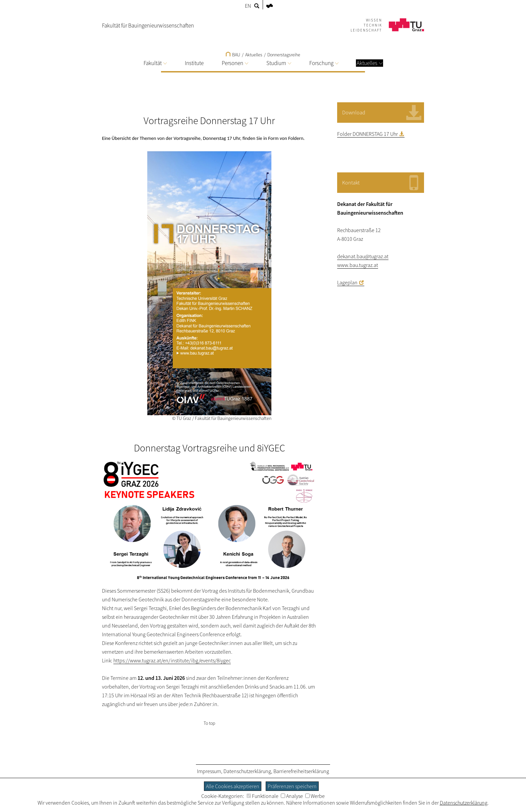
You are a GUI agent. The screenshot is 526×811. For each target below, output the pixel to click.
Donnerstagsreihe (283, 55)
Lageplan (347, 282)
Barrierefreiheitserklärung (301, 771)
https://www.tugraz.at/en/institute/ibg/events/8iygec (172, 660)
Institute (194, 63)
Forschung (323, 63)
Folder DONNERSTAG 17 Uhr (367, 133)
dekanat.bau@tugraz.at (362, 256)
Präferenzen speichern (292, 786)
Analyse (292, 796)
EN (248, 5)
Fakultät (155, 63)
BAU (233, 55)
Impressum (209, 771)
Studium (278, 63)
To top (209, 723)
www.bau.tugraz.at (357, 265)
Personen (235, 63)
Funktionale (262, 796)
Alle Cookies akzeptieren (232, 786)
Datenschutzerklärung (247, 771)
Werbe (315, 796)
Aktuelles (369, 63)
